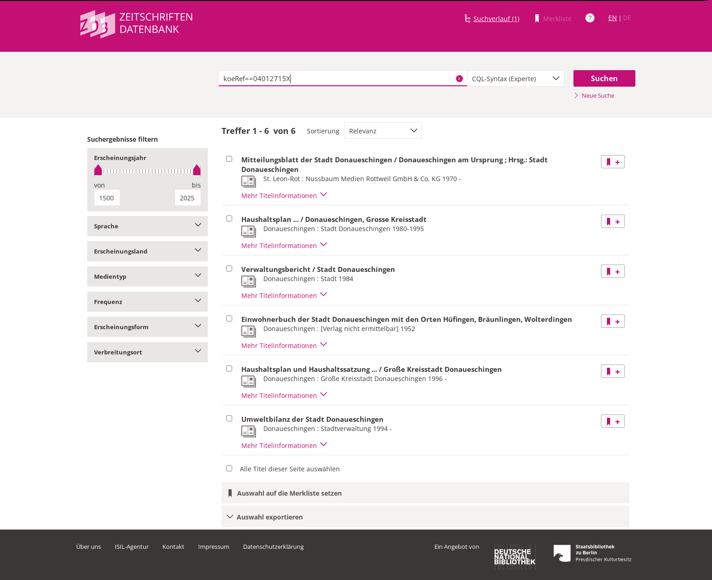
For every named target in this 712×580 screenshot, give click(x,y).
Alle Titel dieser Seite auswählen (290, 468)
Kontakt (173, 546)
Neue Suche (593, 95)
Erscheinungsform (147, 327)
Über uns (88, 546)
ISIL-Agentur (132, 546)
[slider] (147, 171)
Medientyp (147, 276)
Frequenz (147, 302)
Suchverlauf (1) (496, 18)
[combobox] (515, 78)
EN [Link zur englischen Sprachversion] (612, 17)
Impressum (213, 546)
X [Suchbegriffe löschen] (459, 78)
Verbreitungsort (147, 352)
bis (196, 185)
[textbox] (342, 78)
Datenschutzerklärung (273, 546)
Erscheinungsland (147, 251)
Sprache (147, 226)
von (99, 185)
